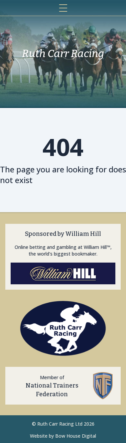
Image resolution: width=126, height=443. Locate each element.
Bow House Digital (75, 436)
